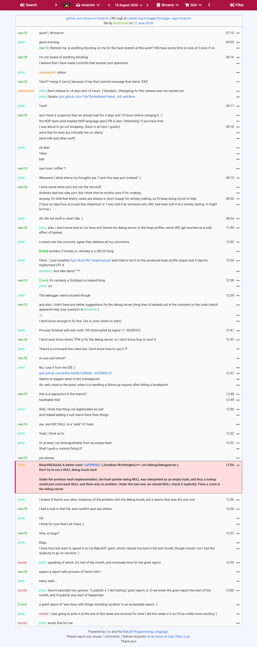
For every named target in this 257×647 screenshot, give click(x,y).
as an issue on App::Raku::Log (168, 636)
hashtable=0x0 (49, 400)
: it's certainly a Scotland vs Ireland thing (72, 280)
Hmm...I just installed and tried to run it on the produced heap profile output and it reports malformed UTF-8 (123, 262)
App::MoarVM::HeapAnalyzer (90, 260)
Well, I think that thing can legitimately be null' (71, 409)
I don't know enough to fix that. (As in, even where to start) (80, 321)
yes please (46, 458)
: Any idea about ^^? (59, 271)
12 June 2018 (143, 23)
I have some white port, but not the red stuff (70, 187)
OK (41, 518)
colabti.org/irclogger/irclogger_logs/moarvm (159, 18)
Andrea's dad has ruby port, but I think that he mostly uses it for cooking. (90, 193)
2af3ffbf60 (92, 465)
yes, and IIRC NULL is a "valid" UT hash (66, 424)
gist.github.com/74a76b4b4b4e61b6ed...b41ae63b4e (97, 97)
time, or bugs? (49, 533)
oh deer (44, 147)
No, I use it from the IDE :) (57, 367)
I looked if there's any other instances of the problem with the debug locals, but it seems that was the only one (117, 500)
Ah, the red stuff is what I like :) (61, 218)
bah (42, 159)
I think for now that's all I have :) (61, 524)
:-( (40, 315)
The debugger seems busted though (65, 295)
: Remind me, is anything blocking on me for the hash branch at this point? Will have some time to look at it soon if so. (127, 48)
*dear (43, 153)
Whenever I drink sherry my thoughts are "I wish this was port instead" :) (90, 178)
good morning (49, 42)
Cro (108, 632)
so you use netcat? (52, 358)
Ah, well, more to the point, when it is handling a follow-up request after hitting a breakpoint (103, 385)
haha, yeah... (48, 581)
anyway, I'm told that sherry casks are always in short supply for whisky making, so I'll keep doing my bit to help (118, 199)
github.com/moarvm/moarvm (87, 18)
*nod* (43, 106)
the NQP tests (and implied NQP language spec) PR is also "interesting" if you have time (101, 121)
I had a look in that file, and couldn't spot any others (75, 509)
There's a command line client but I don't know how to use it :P (83, 349)
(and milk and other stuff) (57, 138)
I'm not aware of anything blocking (63, 57)
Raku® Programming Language (145, 632)
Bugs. (43, 542)
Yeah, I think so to (51, 433)
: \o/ (45, 286)
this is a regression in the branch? (63, 394)
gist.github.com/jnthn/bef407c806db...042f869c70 (75, 373)
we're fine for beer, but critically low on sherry (71, 132)
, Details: (87, 97)
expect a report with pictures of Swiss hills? (70, 572)
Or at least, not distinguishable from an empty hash (75, 443)
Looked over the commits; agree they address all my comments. (84, 242)
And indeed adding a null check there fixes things (74, 415)
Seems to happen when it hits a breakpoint (69, 379)
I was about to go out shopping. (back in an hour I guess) (79, 127)
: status (52, 72)
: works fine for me (56, 623)
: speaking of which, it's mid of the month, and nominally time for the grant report (100, 562)
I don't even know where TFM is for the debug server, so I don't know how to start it (97, 339)
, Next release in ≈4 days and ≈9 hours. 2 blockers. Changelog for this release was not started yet (111, 91)
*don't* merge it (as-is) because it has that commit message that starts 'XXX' (93, 82)
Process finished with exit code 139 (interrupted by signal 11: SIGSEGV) (90, 330)
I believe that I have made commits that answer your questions (83, 63)
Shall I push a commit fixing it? (61, 448)
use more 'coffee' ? (52, 168)
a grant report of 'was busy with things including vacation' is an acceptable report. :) (98, 604)
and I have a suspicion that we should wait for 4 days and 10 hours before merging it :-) (100, 115)
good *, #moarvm (51, 33)
